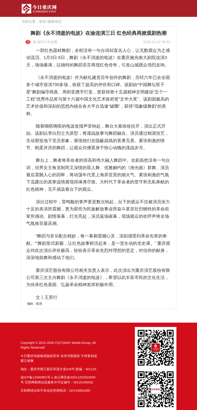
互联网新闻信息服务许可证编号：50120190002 (59, 382)
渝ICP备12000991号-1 (37, 377)
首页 (42, 21)
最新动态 (55, 21)
